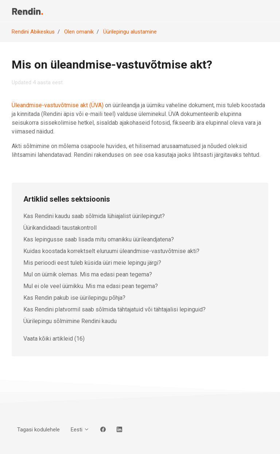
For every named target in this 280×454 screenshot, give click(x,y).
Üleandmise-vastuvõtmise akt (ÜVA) (58, 105)
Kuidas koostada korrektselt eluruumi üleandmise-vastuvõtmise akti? (111, 251)
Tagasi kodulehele (38, 429)
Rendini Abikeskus (33, 31)
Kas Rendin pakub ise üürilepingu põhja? (74, 297)
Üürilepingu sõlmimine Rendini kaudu (70, 321)
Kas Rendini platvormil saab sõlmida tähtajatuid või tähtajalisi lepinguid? (114, 309)
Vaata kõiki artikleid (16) (54, 338)
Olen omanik (79, 31)
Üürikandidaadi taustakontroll (60, 227)
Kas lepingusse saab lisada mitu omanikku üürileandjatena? (98, 239)
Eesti (80, 429)
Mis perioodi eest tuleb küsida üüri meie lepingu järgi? (92, 262)
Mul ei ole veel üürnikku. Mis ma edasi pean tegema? (90, 286)
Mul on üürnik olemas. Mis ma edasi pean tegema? (87, 274)
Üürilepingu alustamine (130, 31)
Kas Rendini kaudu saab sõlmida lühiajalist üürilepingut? (94, 216)
